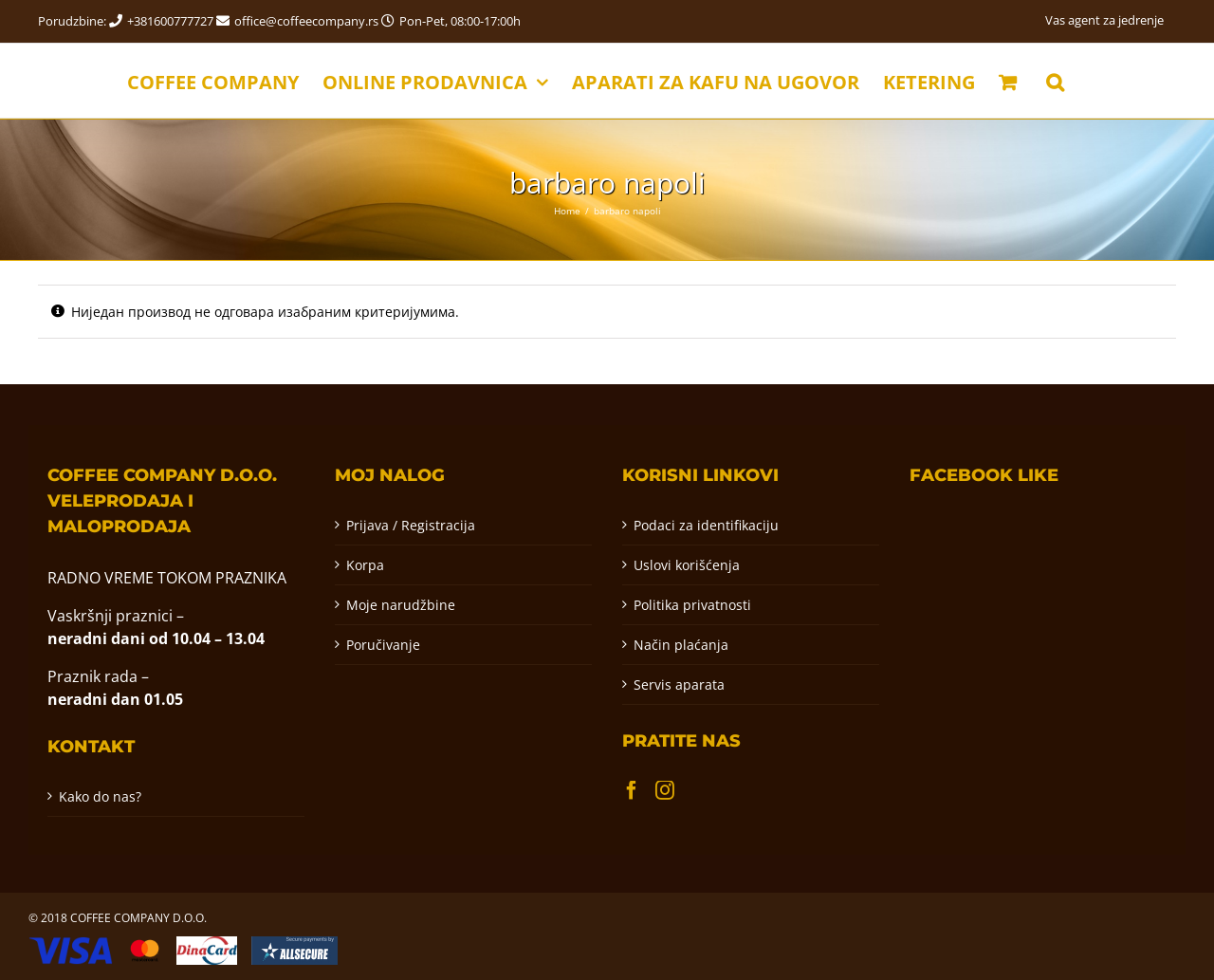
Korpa (365, 565)
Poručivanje (383, 645)
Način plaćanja (681, 645)
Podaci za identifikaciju (706, 525)
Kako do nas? (100, 796)
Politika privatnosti (692, 605)
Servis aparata (679, 684)
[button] (1055, 81)
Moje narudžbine (400, 605)
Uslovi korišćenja (687, 565)
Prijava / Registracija (410, 525)
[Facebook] (631, 790)
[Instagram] (664, 790)
